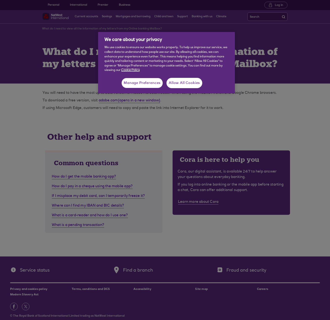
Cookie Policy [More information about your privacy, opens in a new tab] (130, 70)
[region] (166, 62)
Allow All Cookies (184, 83)
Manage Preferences (142, 83)
